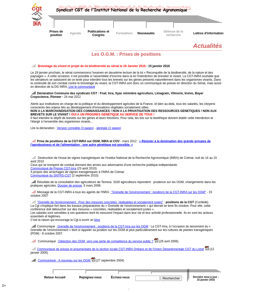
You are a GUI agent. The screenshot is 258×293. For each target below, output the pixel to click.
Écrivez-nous (120, 277)
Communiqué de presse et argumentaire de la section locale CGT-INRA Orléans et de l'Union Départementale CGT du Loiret (120, 249)
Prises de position (56, 33)
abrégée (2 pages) (108, 128)
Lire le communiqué (81, 87)
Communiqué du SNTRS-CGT (50, 175)
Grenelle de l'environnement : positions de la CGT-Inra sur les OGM (102, 226)
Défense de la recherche (173, 33)
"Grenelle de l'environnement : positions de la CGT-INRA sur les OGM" (158, 192)
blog (97, 220)
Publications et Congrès (98, 33)
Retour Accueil (54, 277)
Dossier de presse (69, 185)
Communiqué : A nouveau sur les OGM (64, 260)
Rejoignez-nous (90, 277)
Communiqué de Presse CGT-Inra (53, 168)
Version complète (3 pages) (75, 128)
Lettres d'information (209, 33)
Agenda (75, 33)
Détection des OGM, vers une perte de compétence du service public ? (105, 241)
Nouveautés (146, 33)
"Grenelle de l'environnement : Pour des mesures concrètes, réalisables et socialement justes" (100, 202)
